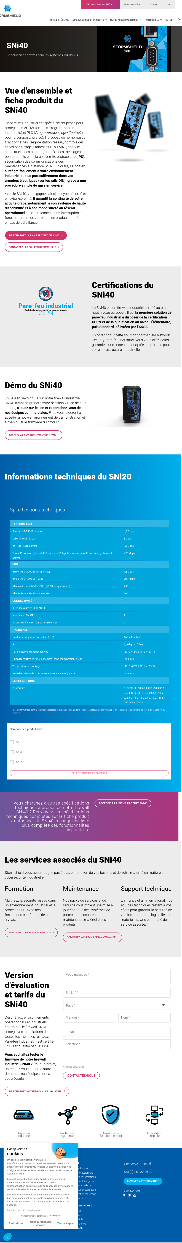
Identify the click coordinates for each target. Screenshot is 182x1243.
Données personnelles (163, 1234)
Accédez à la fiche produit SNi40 (122, 793)
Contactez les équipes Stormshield (34, 241)
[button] (7, 1237)
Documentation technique (81, 1173)
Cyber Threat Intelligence (81, 1165)
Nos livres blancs (76, 1207)
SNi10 (19, 731)
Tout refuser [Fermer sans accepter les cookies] (16, 1223)
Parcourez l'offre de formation (31, 921)
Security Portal (75, 1182)
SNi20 (19, 751)
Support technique (77, 1152)
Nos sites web (75, 1212)
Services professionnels (80, 1156)
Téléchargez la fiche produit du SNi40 (36, 233)
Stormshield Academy (79, 1169)
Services (73, 1147)
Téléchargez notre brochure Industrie (37, 1077)
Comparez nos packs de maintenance (92, 926)
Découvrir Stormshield (98, 4)
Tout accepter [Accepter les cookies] (65, 1223)
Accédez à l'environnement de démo (33, 426)
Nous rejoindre (132, 4)
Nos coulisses (74, 1199)
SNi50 (19, 741)
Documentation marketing (81, 1178)
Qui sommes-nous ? (79, 1189)
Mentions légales (130, 1234)
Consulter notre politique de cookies (24, 1210)
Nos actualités (75, 1203)
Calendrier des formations (81, 1161)
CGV (145, 1234)
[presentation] (90, 1045)
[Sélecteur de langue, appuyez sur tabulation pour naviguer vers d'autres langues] (167, 4)
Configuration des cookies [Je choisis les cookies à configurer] (41, 1223)
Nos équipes (74, 1194)
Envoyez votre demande (143, 1165)
